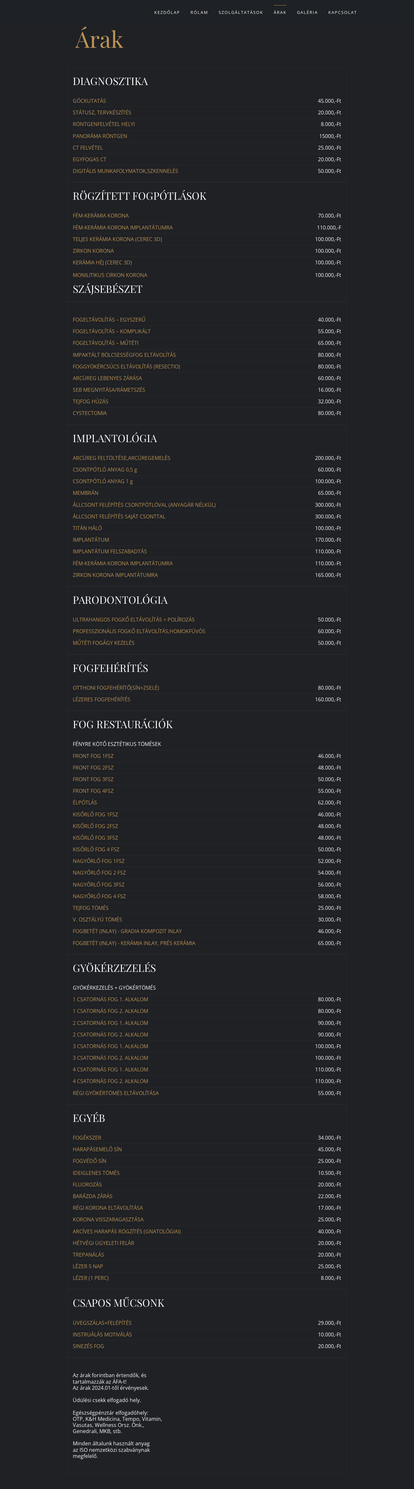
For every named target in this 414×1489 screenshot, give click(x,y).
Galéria (307, 12)
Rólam (199, 12)
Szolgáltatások (241, 12)
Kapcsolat (342, 12)
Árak (280, 12)
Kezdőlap (167, 12)
